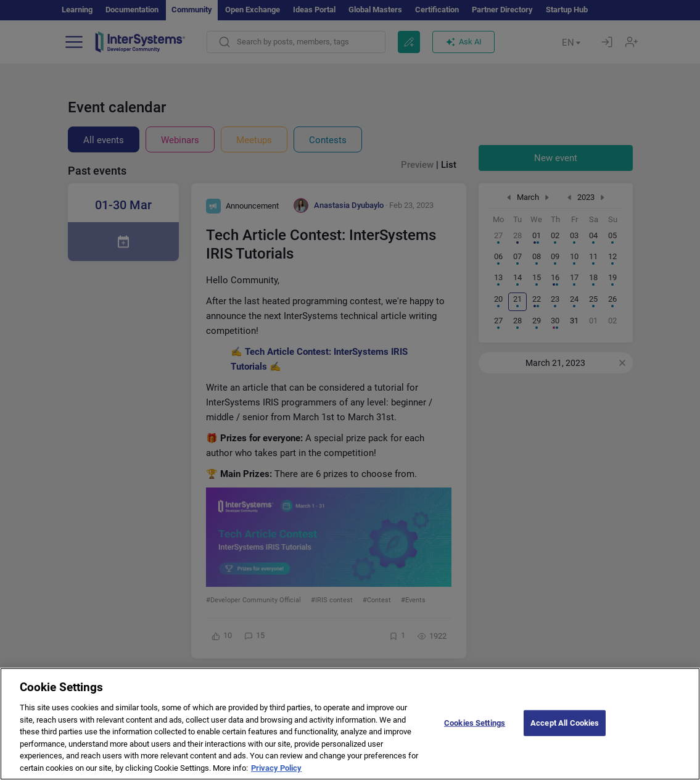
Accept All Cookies (564, 732)
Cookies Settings (474, 732)
